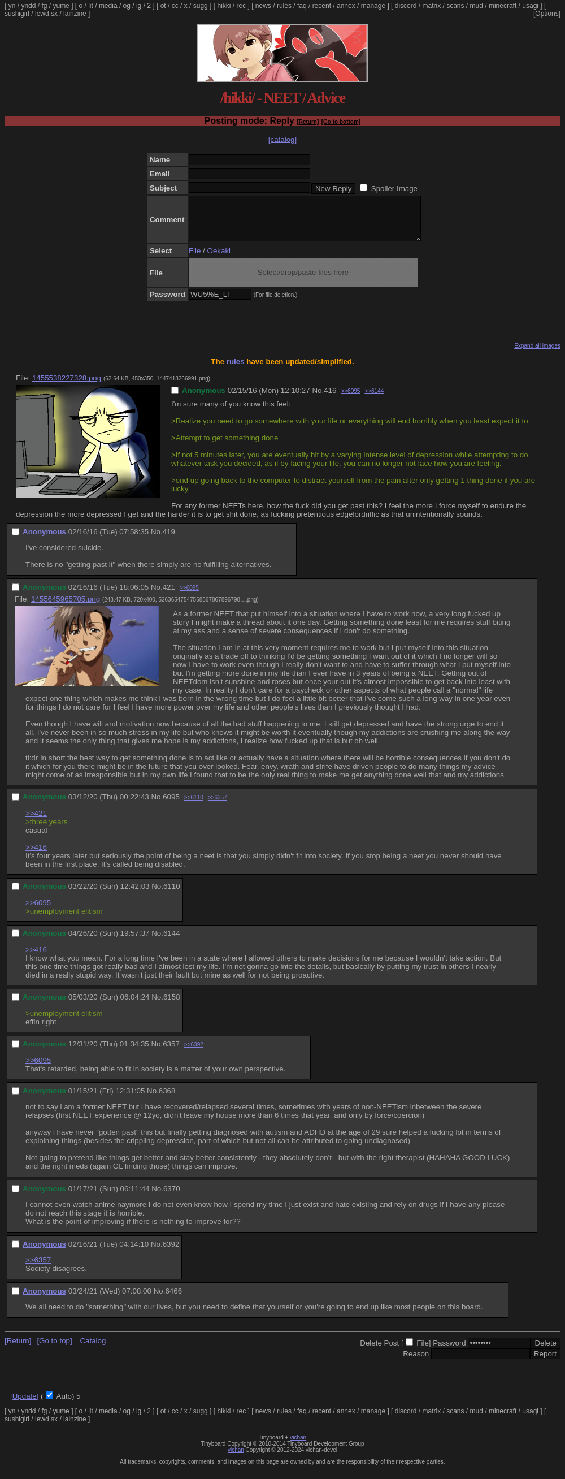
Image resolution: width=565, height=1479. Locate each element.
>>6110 (193, 806)
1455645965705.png (65, 607)
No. (318, 399)
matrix (431, 6)
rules (284, 6)
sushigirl (17, 14)
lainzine (74, 14)
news (263, 6)
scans (455, 6)
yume (61, 6)
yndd (28, 6)
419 (169, 540)
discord (406, 6)
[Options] (546, 14)
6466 (173, 1299)
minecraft (502, 6)
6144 (171, 941)
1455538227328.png (66, 386)
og (127, 6)
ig (138, 6)
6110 (171, 894)
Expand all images (537, 354)
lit (90, 6)
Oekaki (219, 259)
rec (241, 6)
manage (373, 6)
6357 (171, 1052)
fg (44, 6)
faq (302, 6)
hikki (224, 6)
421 (169, 595)
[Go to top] (54, 1349)
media (108, 6)
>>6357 (217, 806)
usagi (530, 6)
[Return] (308, 122)
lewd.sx (46, 14)
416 (330, 399)
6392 (171, 1252)
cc (175, 6)
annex (346, 6)
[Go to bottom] (340, 122)
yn (12, 6)
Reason (416, 1362)
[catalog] (282, 139)
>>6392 (193, 1053)
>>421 (36, 822)
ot (163, 6)
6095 (171, 805)
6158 (171, 1005)
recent (321, 6)
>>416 (36, 855)
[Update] (24, 1404)
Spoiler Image (394, 188)
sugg (200, 6)
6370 (171, 1197)
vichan (298, 1446)
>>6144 (374, 399)
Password (449, 1351)
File (195, 259)
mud (476, 6)
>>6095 (350, 399)
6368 (167, 1099)
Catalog (93, 1349)
